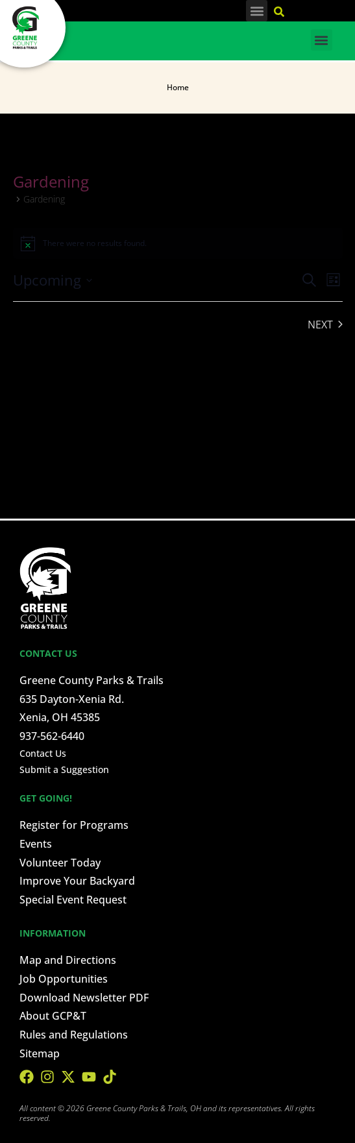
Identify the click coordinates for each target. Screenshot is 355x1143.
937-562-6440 (51, 736)
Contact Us (42, 753)
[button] (256, 10)
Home (178, 87)
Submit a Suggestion (64, 769)
